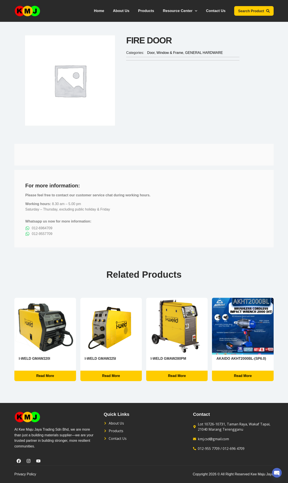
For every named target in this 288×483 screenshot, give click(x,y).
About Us (121, 11)
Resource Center (180, 10)
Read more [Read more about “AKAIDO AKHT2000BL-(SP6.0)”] (243, 376)
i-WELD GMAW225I (100, 358)
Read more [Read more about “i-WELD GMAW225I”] (111, 376)
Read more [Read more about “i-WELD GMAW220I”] (45, 376)
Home (99, 11)
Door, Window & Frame (165, 53)
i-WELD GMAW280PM (168, 358)
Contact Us (216, 11)
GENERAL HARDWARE (204, 53)
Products (146, 11)
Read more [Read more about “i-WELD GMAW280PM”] (177, 376)
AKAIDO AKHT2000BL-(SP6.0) (241, 358)
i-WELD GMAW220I (34, 358)
